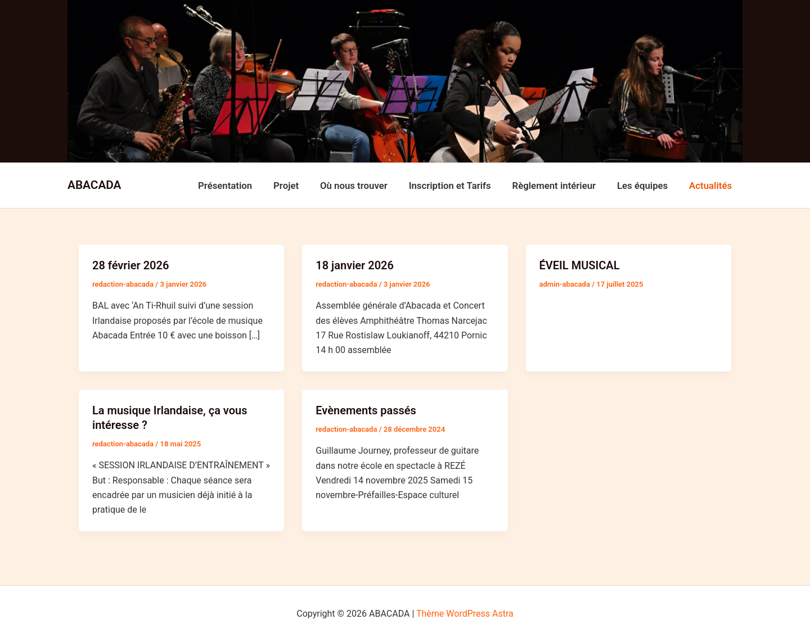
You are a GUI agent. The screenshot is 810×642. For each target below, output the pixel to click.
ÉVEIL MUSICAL (579, 265)
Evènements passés (366, 410)
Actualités (711, 185)
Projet (299, 185)
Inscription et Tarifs (458, 185)
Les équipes (645, 185)
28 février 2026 (130, 265)
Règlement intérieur (560, 185)
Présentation (241, 185)
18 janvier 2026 (355, 265)
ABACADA (95, 185)
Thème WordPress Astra (465, 613)
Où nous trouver (364, 185)
